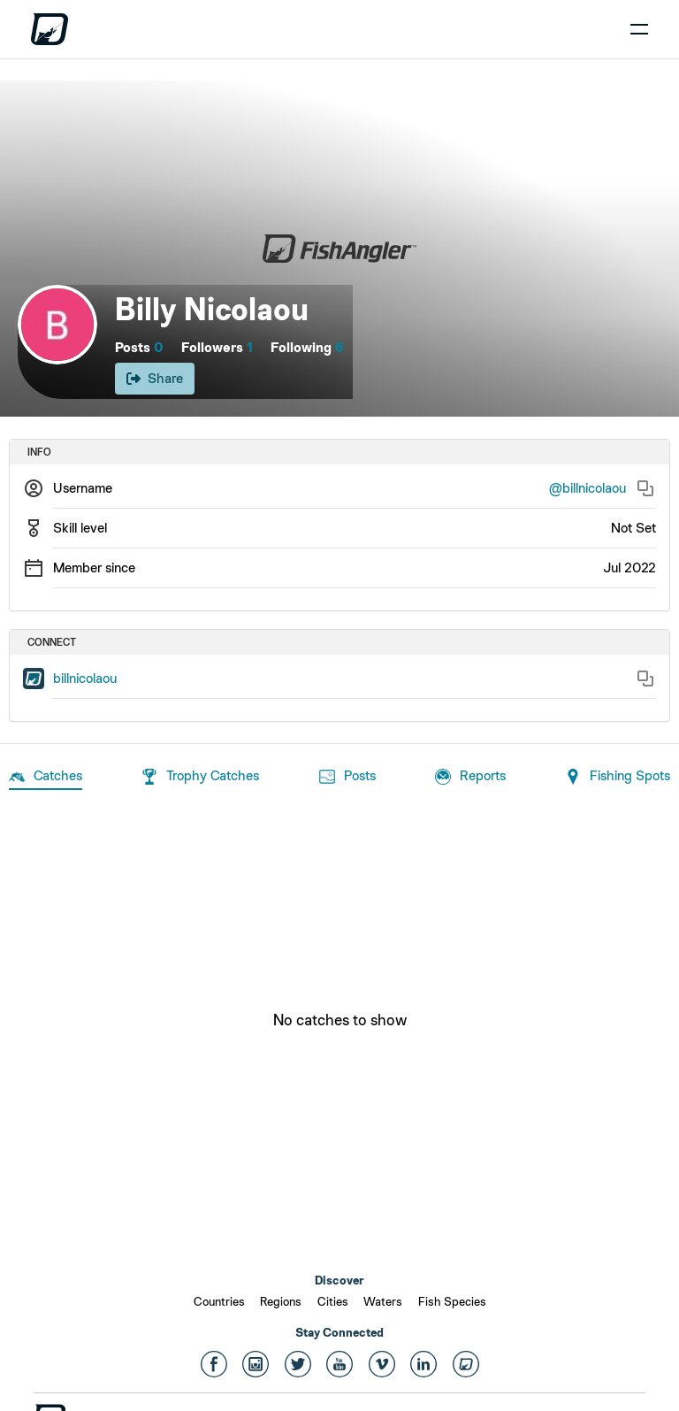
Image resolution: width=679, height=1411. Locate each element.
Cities (332, 1301)
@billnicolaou (587, 488)
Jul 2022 (629, 567)
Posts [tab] (347, 776)
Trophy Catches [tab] (200, 776)
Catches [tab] (45, 776)
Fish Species (452, 1301)
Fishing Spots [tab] (617, 776)
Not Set (633, 527)
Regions (280, 1301)
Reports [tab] (470, 776)
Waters (382, 1301)
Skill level (80, 527)
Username (82, 488)
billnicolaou (85, 678)
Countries (219, 1301)
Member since (94, 567)
